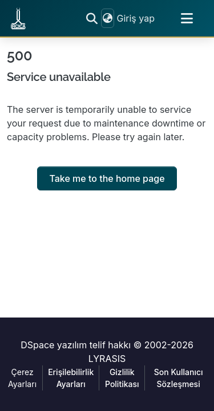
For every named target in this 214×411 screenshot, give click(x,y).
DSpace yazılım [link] (54, 345)
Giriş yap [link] (135, 18)
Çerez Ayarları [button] (22, 378)
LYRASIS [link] (107, 358)
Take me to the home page (106, 178)
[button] (18, 18)
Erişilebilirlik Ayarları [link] (71, 378)
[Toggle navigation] (186, 18)
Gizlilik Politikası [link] (122, 378)
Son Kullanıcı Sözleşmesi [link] (178, 378)
